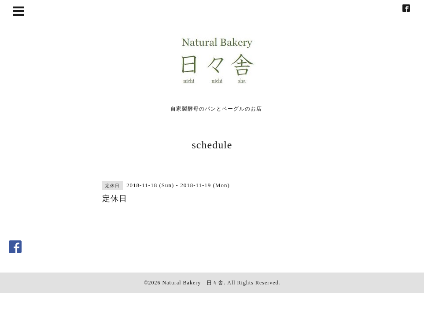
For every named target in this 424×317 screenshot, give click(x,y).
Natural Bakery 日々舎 (193, 283)
